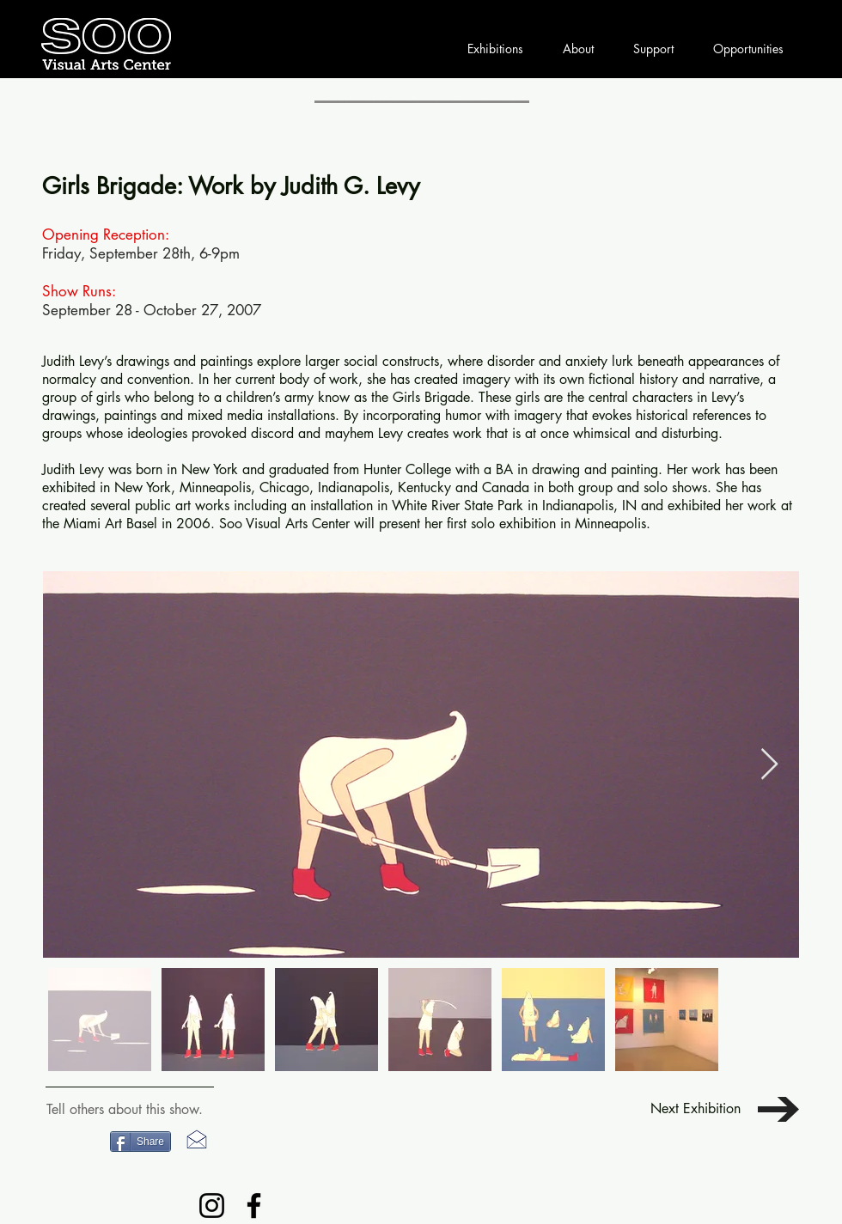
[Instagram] (212, 1205)
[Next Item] (769, 765)
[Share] (140, 1141)
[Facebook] (254, 1205)
